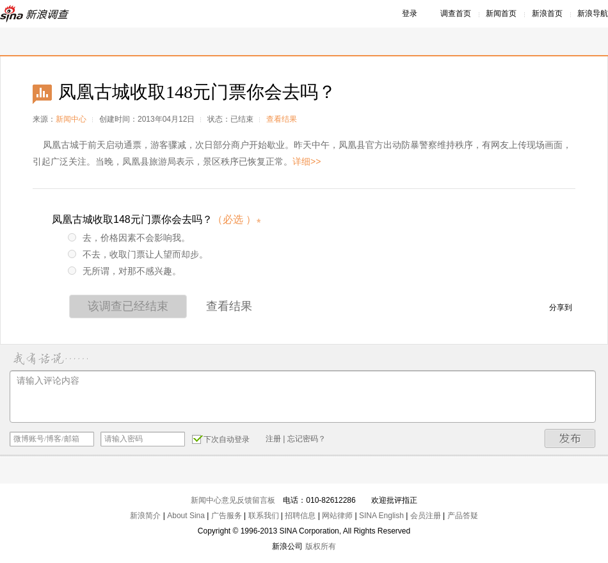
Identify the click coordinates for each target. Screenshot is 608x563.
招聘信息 (300, 515)
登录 (409, 13)
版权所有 (320, 546)
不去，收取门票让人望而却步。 (138, 254)
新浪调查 (35, 14)
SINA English (381, 515)
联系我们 (263, 515)
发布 (570, 438)
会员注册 (425, 515)
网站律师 (337, 515)
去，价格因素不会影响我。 (129, 238)
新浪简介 (145, 515)
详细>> (306, 161)
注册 (273, 438)
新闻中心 (71, 119)
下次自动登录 (221, 438)
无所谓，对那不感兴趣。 (124, 271)
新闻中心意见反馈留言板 (233, 500)
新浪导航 (592, 13)
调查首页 (455, 13)
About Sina (186, 515)
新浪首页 (547, 13)
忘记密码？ (306, 438)
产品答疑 (462, 515)
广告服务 (226, 515)
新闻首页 (501, 13)
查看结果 (281, 119)
